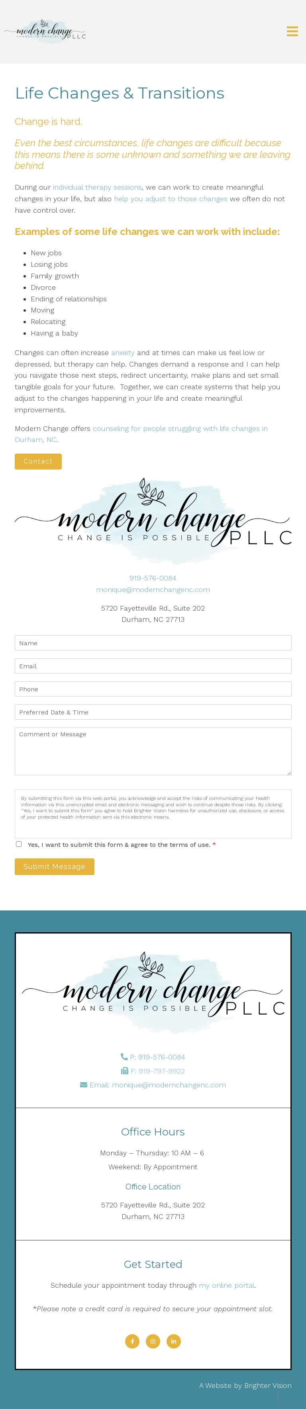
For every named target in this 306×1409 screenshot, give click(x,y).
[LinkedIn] (174, 1341)
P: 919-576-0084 (157, 1057)
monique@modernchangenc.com (153, 589)
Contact (38, 461)
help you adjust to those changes (171, 198)
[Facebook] (132, 1341)
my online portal (226, 1285)
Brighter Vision (268, 1385)
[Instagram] (153, 1341)
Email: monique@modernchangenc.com (158, 1085)
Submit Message (55, 866)
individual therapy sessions (97, 187)
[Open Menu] (292, 32)
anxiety (123, 352)
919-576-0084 (153, 578)
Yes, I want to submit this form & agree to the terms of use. (122, 844)
